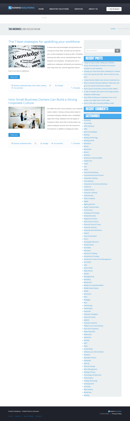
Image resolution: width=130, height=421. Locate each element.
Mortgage (87, 300)
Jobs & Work (36, 85)
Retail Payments (89, 331)
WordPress (87, 392)
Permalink (77, 88)
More (85, 297)
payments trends (89, 317)
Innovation (87, 248)
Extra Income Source (91, 221)
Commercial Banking (91, 172)
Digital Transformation (91, 207)
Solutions (87, 355)
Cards (86, 164)
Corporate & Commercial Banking (95, 184)
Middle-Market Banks (91, 288)
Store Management (90, 369)
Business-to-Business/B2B (93, 158)
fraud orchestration (90, 236)
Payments (87, 311)
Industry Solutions (59, 9)
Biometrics (87, 143)
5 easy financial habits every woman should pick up (101, 80)
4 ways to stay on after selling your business (99, 63)
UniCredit (87, 386)
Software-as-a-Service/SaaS (94, 352)
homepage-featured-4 (91, 242)
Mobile (86, 291)
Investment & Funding (91, 256)
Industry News (89, 245)
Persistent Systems (90, 323)
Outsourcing (88, 305)
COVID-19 (87, 187)
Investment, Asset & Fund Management (97, 259)
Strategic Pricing (89, 372)
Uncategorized (89, 384)
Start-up (86, 363)
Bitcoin (86, 146)
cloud (86, 169)
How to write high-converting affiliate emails (99, 103)
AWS (85, 129)
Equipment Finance (90, 219)
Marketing (87, 279)
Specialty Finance (90, 358)
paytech (86, 320)
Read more (14, 77)
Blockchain (87, 149)
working (43, 85)
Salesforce (87, 337)
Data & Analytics (89, 198)
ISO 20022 (87, 262)
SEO (85, 343)
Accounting (87, 123)
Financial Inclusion (90, 227)
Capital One (88, 161)
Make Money (88, 271)
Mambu (86, 274)
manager (60, 85)
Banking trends (89, 140)
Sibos (86, 346)
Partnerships (88, 308)
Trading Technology (90, 381)
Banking (86, 135)
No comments (18, 88)
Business (17, 85)
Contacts (39, 416)
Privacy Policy (117, 414)
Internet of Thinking (90, 253)
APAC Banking (89, 126)
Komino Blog (28, 416)
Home (41, 9)
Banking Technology (91, 138)
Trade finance (88, 378)
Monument (87, 294)
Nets (85, 303)
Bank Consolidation (90, 132)
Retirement (87, 334)
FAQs (44, 17)
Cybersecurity (88, 195)
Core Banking (88, 181)
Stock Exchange (89, 366)
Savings (86, 340)
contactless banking (91, 178)
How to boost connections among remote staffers (101, 89)
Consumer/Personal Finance (94, 175)
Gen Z (86, 239)
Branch (86, 152)
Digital (86, 201)
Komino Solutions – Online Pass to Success (23, 411)
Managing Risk (89, 276)
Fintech (86, 233)
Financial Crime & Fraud (92, 224)
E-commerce (88, 210)
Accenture (87, 120)
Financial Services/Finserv (93, 230)
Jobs (85, 265)
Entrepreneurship (25, 85)
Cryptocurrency (89, 190)
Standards (87, 360)
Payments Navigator (91, 314)
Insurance (87, 250)
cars (85, 167)
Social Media (88, 349)
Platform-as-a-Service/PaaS (93, 326)
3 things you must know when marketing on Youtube (102, 71)
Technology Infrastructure (92, 375)
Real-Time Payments (91, 329)
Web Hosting (88, 389)
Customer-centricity (90, 193)
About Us (93, 9)
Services (79, 9)
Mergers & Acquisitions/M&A (94, 285)
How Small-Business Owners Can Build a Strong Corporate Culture (42, 101)
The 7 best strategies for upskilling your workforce (44, 41)
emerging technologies (92, 213)
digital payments (89, 204)
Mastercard (88, 282)
